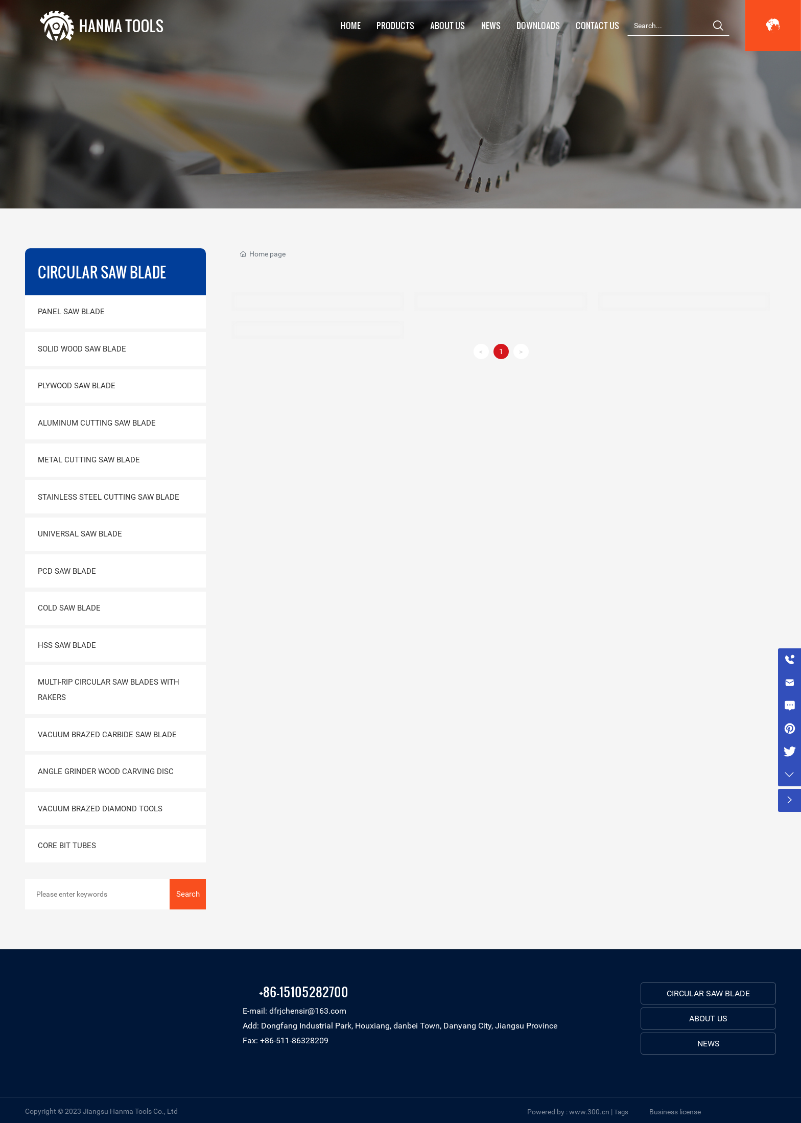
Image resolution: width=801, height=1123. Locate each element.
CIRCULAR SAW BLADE (708, 993)
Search (188, 894)
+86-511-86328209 (294, 1040)
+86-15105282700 (303, 991)
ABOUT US (708, 1018)
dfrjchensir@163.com (307, 1011)
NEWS (708, 1043)
